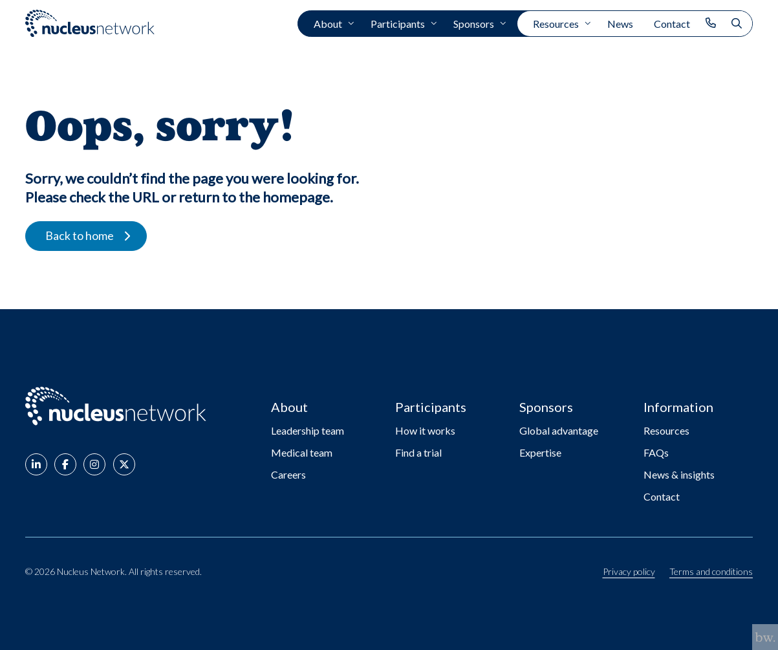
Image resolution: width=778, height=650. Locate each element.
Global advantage (558, 430)
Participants (398, 23)
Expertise (540, 452)
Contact (672, 23)
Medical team (301, 452)
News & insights (679, 474)
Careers (288, 474)
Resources (556, 23)
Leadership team (307, 430)
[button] (36, 464)
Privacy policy (629, 572)
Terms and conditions (711, 572)
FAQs (656, 452)
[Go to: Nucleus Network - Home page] (115, 406)
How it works (425, 430)
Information (678, 407)
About (328, 23)
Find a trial (418, 452)
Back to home (79, 235)
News (620, 23)
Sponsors (473, 23)
